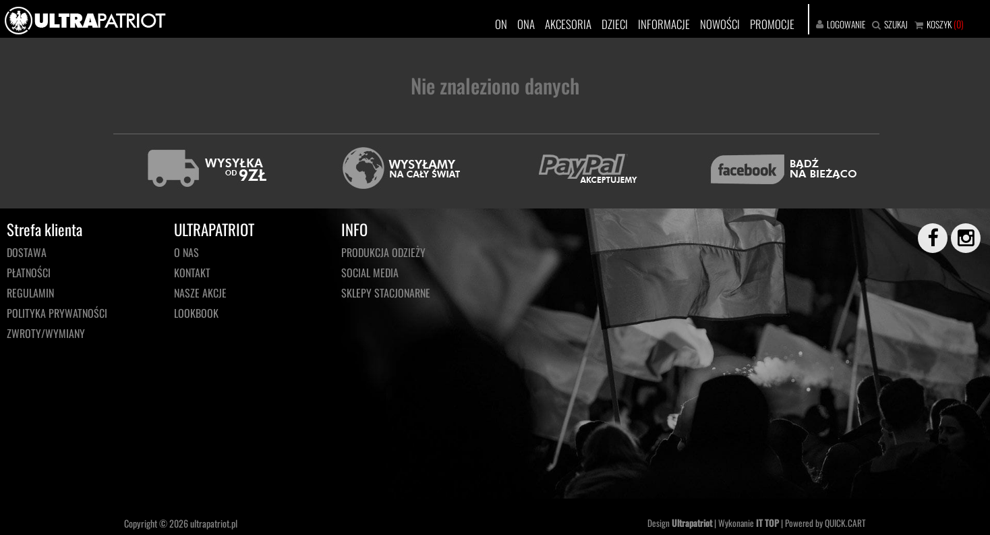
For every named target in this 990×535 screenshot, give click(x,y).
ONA (526, 24)
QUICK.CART (845, 523)
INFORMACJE (664, 24)
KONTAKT (192, 272)
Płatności (29, 272)
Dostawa (27, 252)
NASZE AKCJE (200, 293)
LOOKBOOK (196, 313)
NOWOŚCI (720, 24)
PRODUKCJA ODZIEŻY (383, 252)
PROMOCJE (772, 24)
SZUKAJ (896, 24)
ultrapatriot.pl (213, 523)
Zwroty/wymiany (46, 333)
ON (501, 24)
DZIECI (615, 24)
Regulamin (30, 293)
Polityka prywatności (57, 313)
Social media (370, 272)
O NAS (186, 252)
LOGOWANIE (846, 24)
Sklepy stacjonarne (385, 293)
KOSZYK (939, 24)
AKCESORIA (568, 24)
